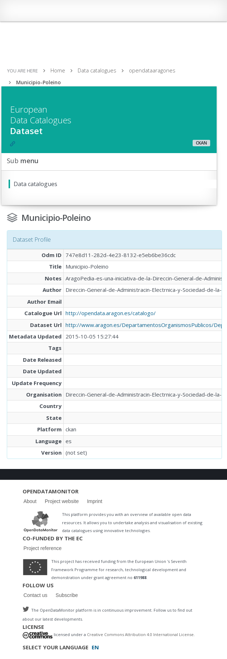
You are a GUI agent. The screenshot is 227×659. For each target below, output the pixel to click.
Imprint (94, 501)
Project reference (42, 548)
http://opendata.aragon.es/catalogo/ (111, 313)
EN (95, 647)
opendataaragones (152, 70)
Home (57, 70)
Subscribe (66, 595)
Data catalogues (97, 70)
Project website (62, 501)
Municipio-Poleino (38, 82)
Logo (40, 521)
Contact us (35, 595)
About (30, 501)
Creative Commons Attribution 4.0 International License (140, 634)
